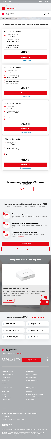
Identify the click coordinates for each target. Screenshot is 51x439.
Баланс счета (5, 391)
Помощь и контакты (32, 374)
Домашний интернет (7, 374)
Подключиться (25, 243)
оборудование (20, 236)
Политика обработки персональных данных (13, 418)
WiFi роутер (29, 391)
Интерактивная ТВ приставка (34, 393)
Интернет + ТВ (6, 377)
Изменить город (11, 8)
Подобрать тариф (26, 189)
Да (3, 8)
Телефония (5, 382)
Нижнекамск (7, 1)
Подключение (31, 359)
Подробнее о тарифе (25, 60)
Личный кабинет (31, 377)
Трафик (4, 393)
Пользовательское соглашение (9, 420)
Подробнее (8, 300)
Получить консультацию (25, 249)
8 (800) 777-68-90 (44, 1)
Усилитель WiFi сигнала (33, 396)
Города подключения (32, 379)
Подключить (25, 57)
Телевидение (5, 379)
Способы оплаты (6, 396)
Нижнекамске (18, 353)
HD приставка (30, 399)
